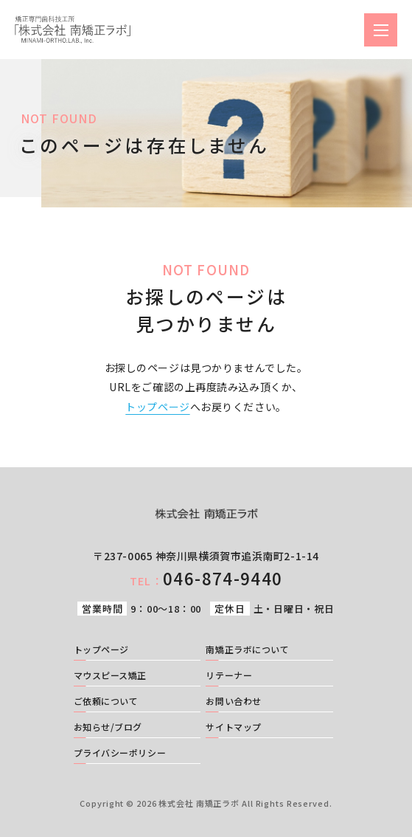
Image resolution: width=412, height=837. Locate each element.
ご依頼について (106, 702)
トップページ (157, 406)
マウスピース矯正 (110, 676)
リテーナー (229, 676)
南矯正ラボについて (247, 650)
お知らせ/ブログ (108, 728)
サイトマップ (233, 728)
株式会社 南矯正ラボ (199, 803)
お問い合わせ (233, 702)
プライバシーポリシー (120, 753)
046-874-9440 (206, 578)
